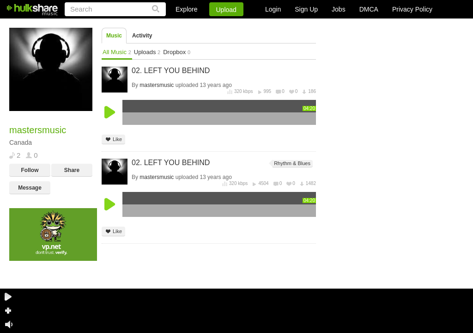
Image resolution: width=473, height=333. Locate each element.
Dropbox (176, 52)
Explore (186, 9)
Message (30, 188)
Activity (142, 35)
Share (71, 170)
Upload (226, 9)
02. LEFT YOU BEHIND (171, 70)
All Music (117, 52)
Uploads (147, 52)
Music (114, 35)
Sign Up (306, 9)
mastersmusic (156, 85)
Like (113, 139)
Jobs (339, 9)
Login (273, 9)
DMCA (368, 9)
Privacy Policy (412, 9)
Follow (30, 170)
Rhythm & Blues (291, 163)
